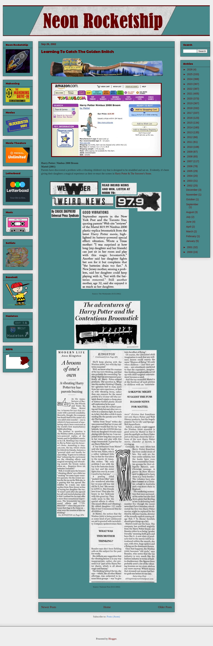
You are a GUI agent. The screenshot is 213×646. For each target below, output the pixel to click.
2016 (190, 117)
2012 (190, 137)
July (188, 217)
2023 (190, 84)
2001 (190, 247)
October (191, 199)
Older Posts (165, 607)
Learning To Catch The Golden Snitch (77, 51)
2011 (190, 142)
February (191, 236)
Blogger (112, 638)
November (192, 194)
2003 (190, 180)
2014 (190, 127)
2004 (190, 175)
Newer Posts (48, 607)
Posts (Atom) (113, 616)
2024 (190, 79)
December (192, 189)
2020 (190, 98)
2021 (190, 93)
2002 (190, 185)
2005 (190, 171)
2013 (190, 132)
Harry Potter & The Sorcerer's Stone (133, 173)
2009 (190, 151)
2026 (190, 69)
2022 (190, 88)
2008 (190, 156)
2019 (190, 103)
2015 (190, 122)
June (189, 221)
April (189, 226)
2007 (190, 161)
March (190, 231)
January (191, 241)
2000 (190, 252)
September (192, 204)
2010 (190, 147)
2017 (190, 112)
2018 (190, 108)
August (190, 212)
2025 (190, 74)
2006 (190, 166)
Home (107, 607)
